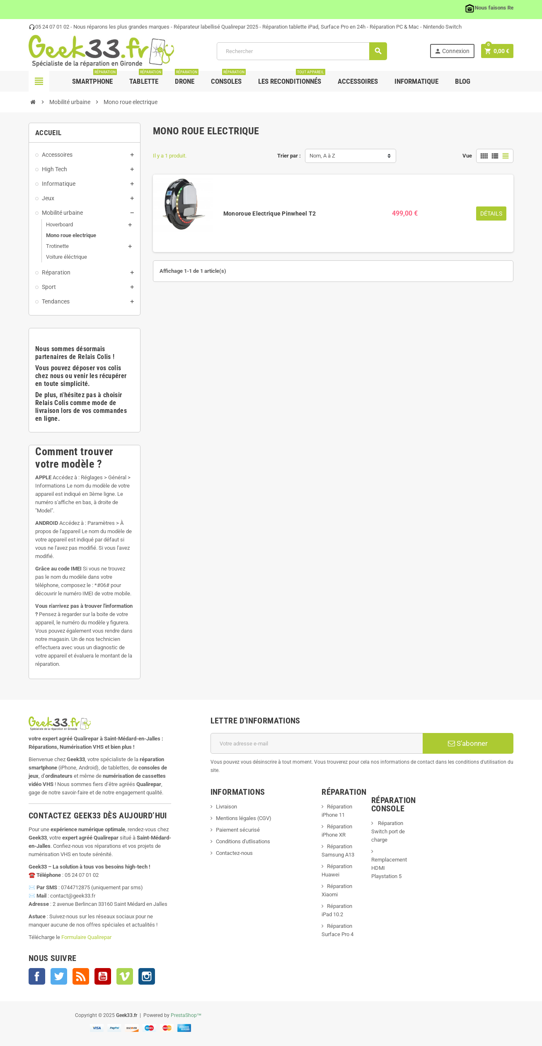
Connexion (451, 51)
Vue (467, 156)
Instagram (146, 976)
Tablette (145, 78)
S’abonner (468, 743)
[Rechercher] (301, 51)
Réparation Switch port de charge (388, 831)
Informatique (416, 81)
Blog (462, 81)
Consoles (228, 78)
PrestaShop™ (186, 1015)
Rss (81, 976)
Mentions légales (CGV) (243, 818)
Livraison (226, 806)
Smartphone (94, 78)
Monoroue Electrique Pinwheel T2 (269, 213)
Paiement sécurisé (238, 830)
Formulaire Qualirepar (86, 937)
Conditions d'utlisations (243, 841)
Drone (186, 78)
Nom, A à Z (322, 156)
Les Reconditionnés (291, 78)
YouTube (102, 976)
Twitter (59, 976)
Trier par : (289, 156)
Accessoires (358, 81)
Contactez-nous (234, 853)
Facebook (37, 976)
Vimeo (124, 976)
